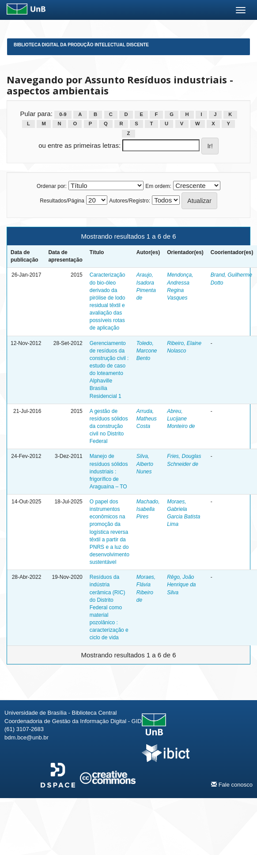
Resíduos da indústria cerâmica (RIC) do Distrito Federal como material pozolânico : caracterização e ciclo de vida (109, 607)
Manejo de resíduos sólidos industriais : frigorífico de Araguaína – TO (109, 471)
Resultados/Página (62, 201)
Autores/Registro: (129, 201)
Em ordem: (158, 186)
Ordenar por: (52, 186)
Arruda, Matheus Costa (146, 418)
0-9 (62, 114)
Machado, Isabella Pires (148, 509)
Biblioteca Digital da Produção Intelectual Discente (81, 44)
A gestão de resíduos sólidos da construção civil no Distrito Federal (109, 426)
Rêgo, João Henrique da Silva (181, 584)
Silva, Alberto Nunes (144, 463)
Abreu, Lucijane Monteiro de (181, 418)
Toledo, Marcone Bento (146, 350)
